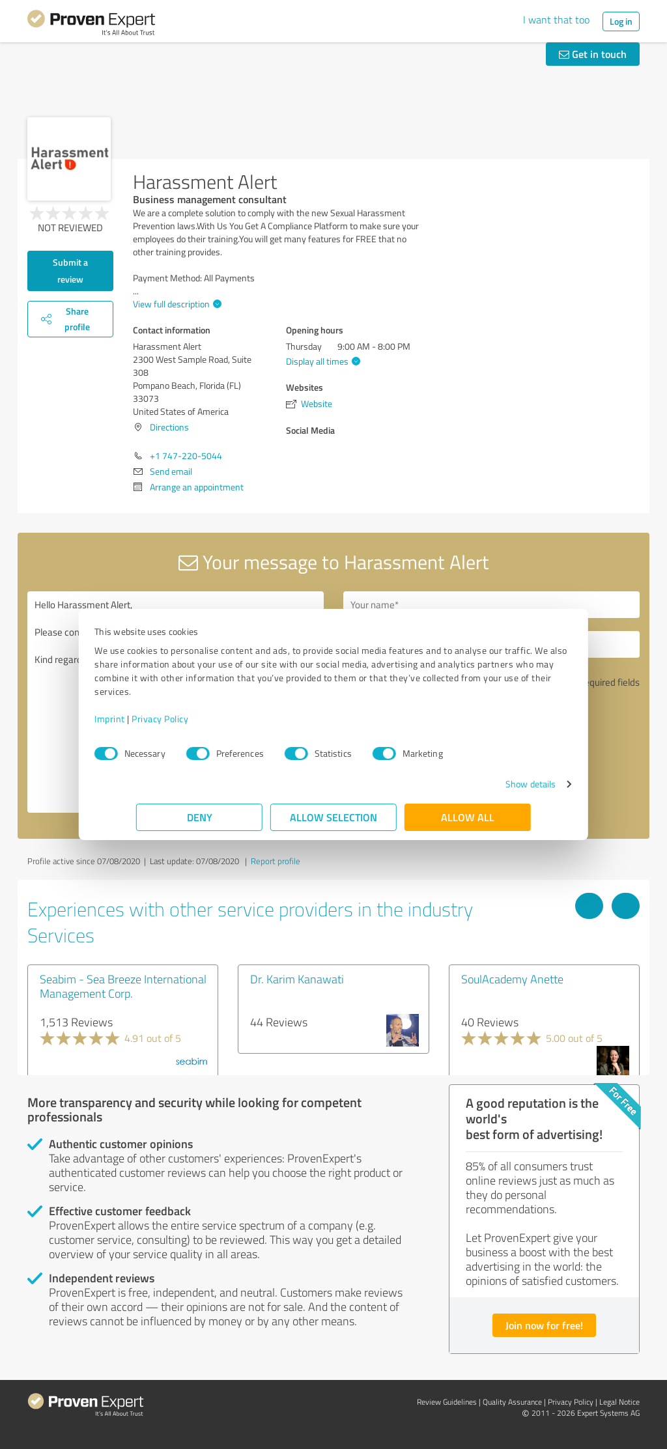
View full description (175, 304)
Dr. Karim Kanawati (297, 979)
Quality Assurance (512, 1401)
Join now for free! (544, 1324)
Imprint (151, 718)
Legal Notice (619, 1401)
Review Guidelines (447, 1401)
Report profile (275, 861)
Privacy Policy (201, 718)
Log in (621, 21)
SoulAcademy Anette (512, 979)
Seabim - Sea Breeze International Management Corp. (123, 986)
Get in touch (593, 53)
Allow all (467, 816)
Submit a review (70, 270)
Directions (169, 427)
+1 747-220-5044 (186, 455)
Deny (199, 816)
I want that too (556, 19)
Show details (489, 784)
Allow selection (333, 816)
